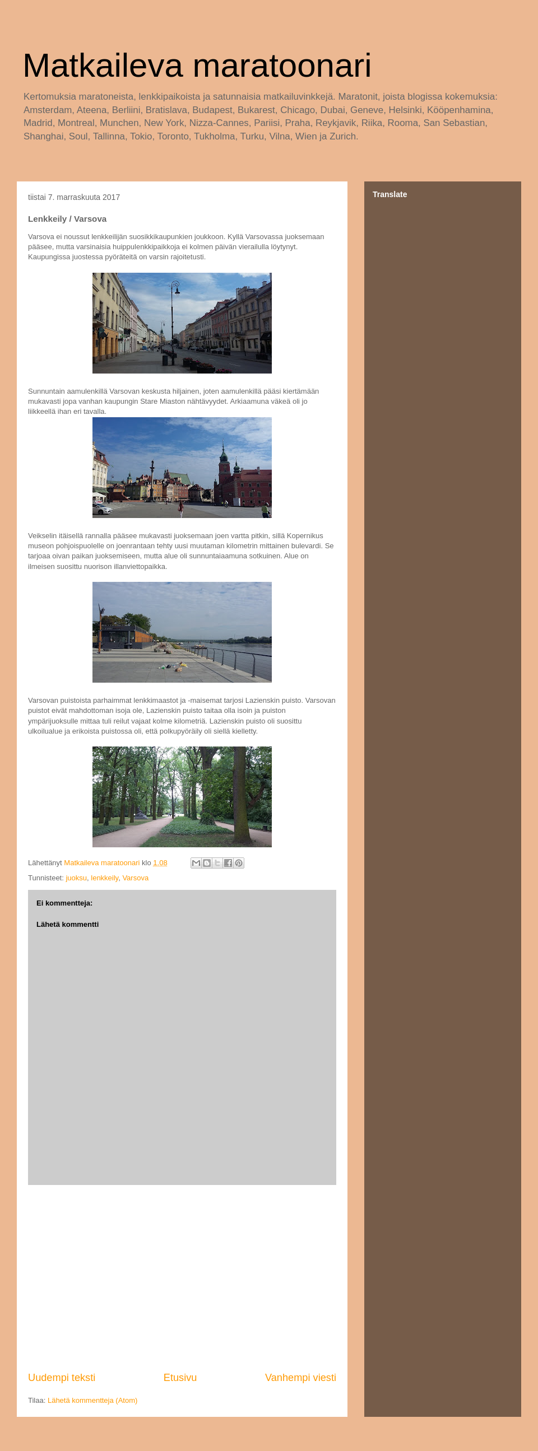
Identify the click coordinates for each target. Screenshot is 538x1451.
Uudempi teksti (61, 1377)
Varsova (135, 878)
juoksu (76, 878)
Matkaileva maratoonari (197, 65)
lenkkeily (104, 878)
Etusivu (180, 1377)
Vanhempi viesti (300, 1377)
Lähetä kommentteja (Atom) (92, 1400)
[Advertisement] (182, 1278)
